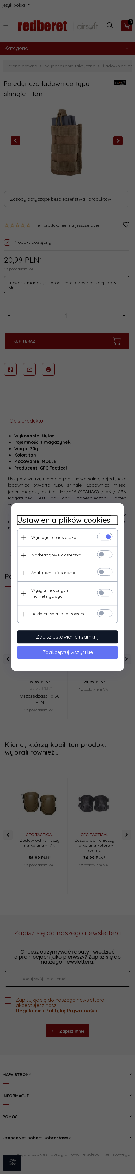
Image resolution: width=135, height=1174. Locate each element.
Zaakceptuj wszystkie (67, 652)
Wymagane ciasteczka (53, 537)
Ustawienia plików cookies (63, 520)
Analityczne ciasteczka (53, 572)
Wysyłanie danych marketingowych (49, 593)
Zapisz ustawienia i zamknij (67, 637)
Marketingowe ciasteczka (56, 554)
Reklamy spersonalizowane (58, 613)
